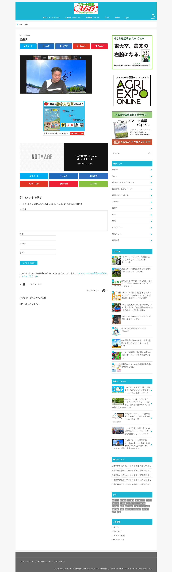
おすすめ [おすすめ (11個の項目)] (131, 500)
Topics (127, 18)
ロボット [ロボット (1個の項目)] (115, 503)
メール (23, 244)
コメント (23, 209)
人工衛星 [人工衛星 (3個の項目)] (123, 503)
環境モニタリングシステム (51, 18)
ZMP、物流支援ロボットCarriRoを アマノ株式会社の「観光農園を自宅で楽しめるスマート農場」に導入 (136, 307)
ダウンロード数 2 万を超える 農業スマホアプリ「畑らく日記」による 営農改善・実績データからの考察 (136, 295)
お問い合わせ (59, 561)
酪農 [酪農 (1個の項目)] (113, 512)
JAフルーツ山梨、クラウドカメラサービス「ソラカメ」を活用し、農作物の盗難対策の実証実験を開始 (131, 403)
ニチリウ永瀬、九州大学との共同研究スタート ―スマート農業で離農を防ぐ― (131, 431)
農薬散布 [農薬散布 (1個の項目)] (145, 509)
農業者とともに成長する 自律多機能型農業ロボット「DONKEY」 (136, 270)
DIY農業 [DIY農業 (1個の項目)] (123, 500)
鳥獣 (114, 221)
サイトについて (25, 561)
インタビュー (117, 227)
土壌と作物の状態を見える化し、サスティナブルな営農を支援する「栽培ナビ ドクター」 (136, 283)
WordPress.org (118, 539)
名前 (22, 234)
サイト (22, 253)
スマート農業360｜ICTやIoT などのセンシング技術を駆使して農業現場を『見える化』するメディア (102, 568)
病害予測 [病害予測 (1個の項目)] (128, 509)
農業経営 (115, 240)
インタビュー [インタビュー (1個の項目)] (140, 500)
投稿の (116, 531)
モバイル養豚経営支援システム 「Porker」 (134, 329)
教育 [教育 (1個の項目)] (121, 506)
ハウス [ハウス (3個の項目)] (148, 500)
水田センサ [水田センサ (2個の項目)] (129, 506)
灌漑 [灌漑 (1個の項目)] (147, 506)
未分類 (115, 170)
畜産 (114, 215)
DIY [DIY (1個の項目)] (117, 500)
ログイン (115, 527)
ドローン (107, 18)
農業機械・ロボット (92, 18)
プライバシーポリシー (43, 561)
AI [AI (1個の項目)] (113, 500)
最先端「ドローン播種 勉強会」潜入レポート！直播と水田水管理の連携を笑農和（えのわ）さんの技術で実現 (131, 444)
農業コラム (116, 234)
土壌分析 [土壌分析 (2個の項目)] (142, 503)
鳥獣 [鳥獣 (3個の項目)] (118, 512)
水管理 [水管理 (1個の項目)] (137, 506)
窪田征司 (143, 466)
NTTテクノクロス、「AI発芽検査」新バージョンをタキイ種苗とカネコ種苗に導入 (131, 417)
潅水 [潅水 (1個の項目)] (142, 506)
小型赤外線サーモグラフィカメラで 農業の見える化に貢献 (135, 317)
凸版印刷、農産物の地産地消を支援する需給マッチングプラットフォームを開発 (131, 390)
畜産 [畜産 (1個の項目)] (121, 509)
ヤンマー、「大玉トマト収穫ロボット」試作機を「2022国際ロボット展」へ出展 (135, 259)
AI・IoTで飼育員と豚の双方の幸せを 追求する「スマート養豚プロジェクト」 (136, 355)
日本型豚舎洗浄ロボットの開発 (124, 466)
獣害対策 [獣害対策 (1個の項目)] (115, 509)
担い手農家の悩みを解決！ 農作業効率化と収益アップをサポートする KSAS (136, 343)
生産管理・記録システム (73, 18)
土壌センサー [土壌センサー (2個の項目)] (132, 503)
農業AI (117, 18)
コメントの (118, 535)
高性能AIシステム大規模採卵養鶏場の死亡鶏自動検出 (136, 365)
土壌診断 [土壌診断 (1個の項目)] (115, 506)
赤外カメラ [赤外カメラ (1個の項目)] (136, 509)
